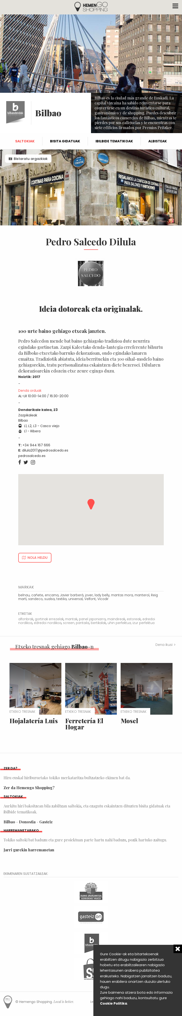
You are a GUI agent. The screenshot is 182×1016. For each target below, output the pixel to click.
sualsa (49, 599)
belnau (24, 595)
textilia (61, 599)
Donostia (27, 821)
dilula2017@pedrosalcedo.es (45, 450)
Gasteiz (46, 821)
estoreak (134, 619)
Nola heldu (37, 557)
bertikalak (98, 623)
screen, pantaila (76, 623)
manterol (142, 595)
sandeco (35, 599)
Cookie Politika (113, 1003)
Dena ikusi (164, 644)
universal (75, 599)
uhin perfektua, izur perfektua (131, 623)
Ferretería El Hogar (84, 724)
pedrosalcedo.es (32, 455)
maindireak (116, 619)
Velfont (90, 599)
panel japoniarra (92, 619)
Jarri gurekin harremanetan (29, 849)
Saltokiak (25, 141)
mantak (71, 619)
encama (52, 595)
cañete (37, 595)
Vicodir (103, 599)
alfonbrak (25, 619)
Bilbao (9, 821)
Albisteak (157, 141)
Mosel (129, 721)
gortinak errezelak (49, 619)
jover (89, 595)
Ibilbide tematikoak (114, 141)
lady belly (102, 595)
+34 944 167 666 (36, 445)
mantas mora (122, 595)
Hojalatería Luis (33, 721)
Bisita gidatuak (65, 141)
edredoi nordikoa (47, 623)
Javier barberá (71, 595)
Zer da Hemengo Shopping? (29, 787)
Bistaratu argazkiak (31, 158)
